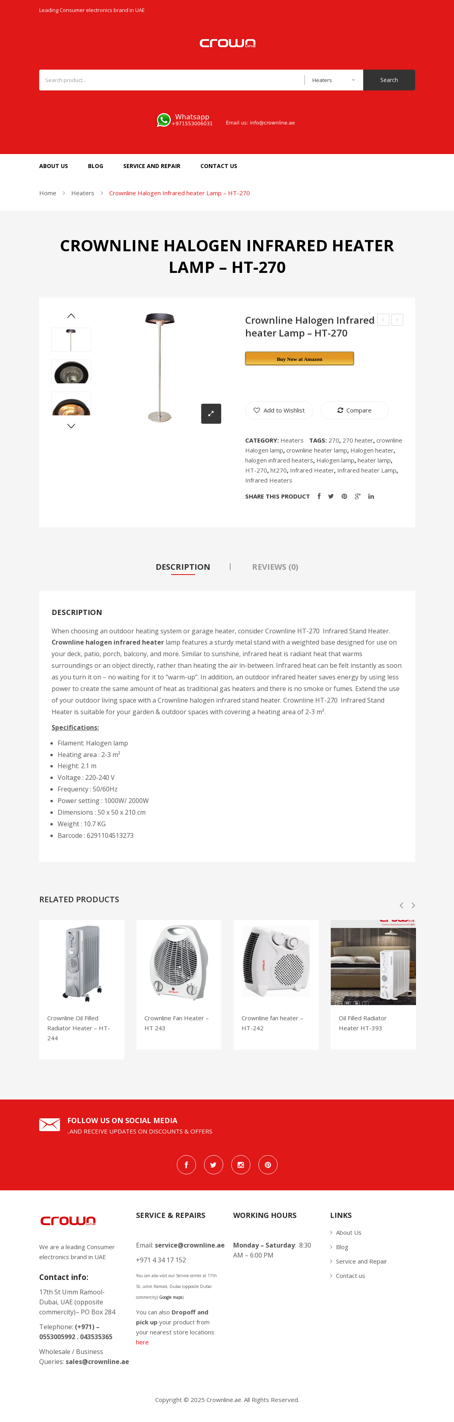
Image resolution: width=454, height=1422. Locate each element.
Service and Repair (361, 1264)
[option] (81, 993)
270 (333, 440)
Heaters (82, 193)
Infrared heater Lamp (366, 470)
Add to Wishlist (283, 410)
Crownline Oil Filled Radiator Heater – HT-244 (78, 1031)
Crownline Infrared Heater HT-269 (383, 321)
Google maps (170, 1300)
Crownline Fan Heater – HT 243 (176, 1026)
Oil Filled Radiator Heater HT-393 (363, 1026)
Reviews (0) (275, 566)
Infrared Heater (312, 470)
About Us (349, 1236)
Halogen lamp (335, 460)
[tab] (183, 566)
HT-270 (256, 470)
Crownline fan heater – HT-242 (272, 1026)
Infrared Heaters (268, 480)
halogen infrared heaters (279, 460)
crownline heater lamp (316, 450)
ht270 (278, 470)
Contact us (350, 1279)
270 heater (357, 440)
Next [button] (413, 909)
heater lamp (374, 460)
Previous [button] (401, 909)
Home (47, 193)
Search (389, 80)
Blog (342, 1250)
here (142, 1345)
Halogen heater (372, 450)
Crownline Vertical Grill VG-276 (397, 321)
